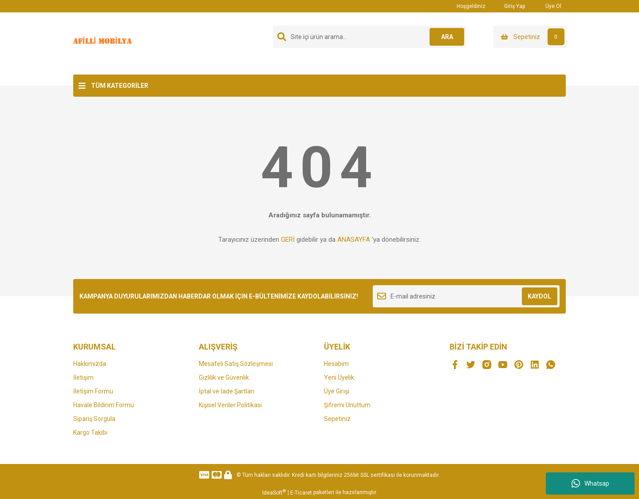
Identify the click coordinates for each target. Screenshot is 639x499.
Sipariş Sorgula (94, 418)
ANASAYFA (353, 240)
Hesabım (336, 363)
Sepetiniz (337, 418)
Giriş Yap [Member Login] (509, 6)
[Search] (369, 37)
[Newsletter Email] (466, 296)
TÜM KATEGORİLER (119, 85)
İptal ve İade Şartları (226, 391)
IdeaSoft (274, 492)
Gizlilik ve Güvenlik (224, 377)
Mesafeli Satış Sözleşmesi (236, 363)
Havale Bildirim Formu (103, 405)
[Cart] (530, 37)
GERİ (288, 240)
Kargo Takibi (90, 432)
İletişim (83, 377)
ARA (447, 36)
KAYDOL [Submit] (539, 296)
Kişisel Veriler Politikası (230, 405)
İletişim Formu (93, 391)
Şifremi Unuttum (347, 405)
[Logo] (103, 43)
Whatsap (590, 483)
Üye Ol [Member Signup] (547, 6)
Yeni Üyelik (339, 377)
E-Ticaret (301, 493)
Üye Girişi (336, 391)
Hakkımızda (89, 363)
